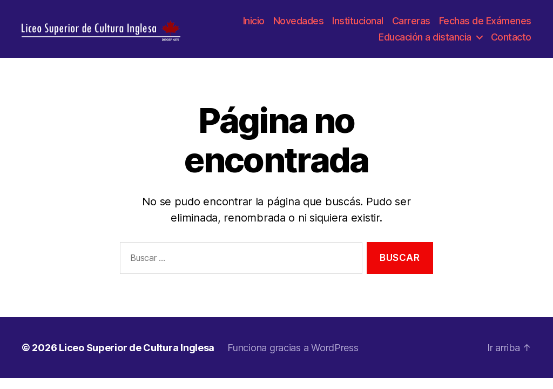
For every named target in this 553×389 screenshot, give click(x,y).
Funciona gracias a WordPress (292, 352)
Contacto (511, 39)
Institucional (357, 23)
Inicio (254, 23)
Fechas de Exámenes (485, 23)
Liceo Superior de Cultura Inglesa (136, 352)
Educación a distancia (425, 39)
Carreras (411, 23)
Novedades (298, 23)
